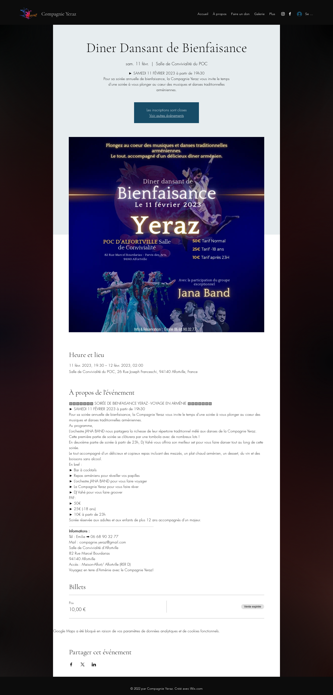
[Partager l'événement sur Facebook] (71, 664)
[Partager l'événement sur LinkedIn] (94, 664)
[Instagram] (283, 14)
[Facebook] (290, 14)
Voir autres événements (166, 115)
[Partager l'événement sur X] (82, 664)
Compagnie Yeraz (58, 14)
